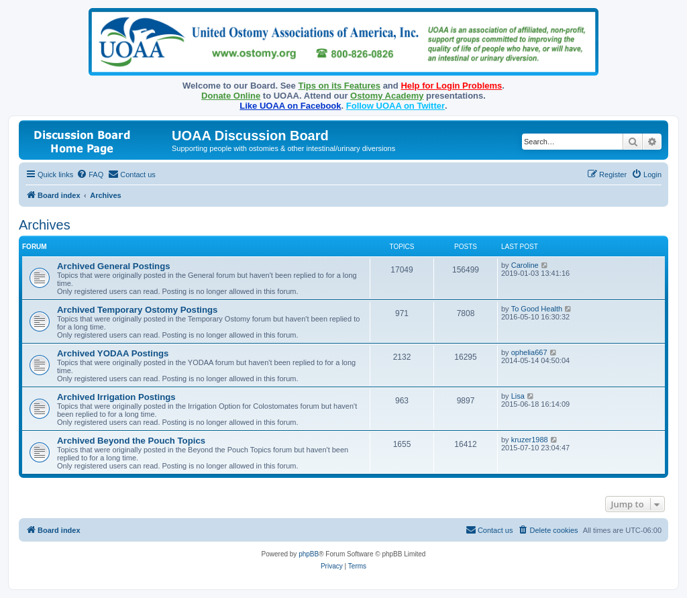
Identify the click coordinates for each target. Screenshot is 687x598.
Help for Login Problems (451, 86)
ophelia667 (529, 352)
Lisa (518, 396)
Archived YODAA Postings (112, 353)
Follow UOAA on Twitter (395, 106)
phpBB (309, 554)
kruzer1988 (529, 440)
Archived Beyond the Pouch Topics (131, 441)
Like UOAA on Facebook (290, 106)
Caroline (525, 265)
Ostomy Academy (386, 96)
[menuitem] (89, 174)
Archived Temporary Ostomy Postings (137, 310)
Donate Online (230, 96)
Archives (44, 224)
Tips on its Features (339, 86)
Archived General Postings (113, 266)
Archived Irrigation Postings (116, 397)
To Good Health (536, 309)
